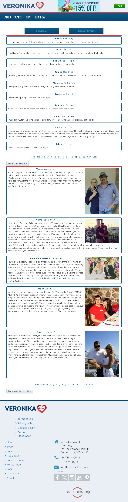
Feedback (41, 31)
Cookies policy (26, 427)
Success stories (16, 460)
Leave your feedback (17, 163)
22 (67, 157)
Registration (14, 455)
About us (12, 478)
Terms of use (25, 418)
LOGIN (119, 6)
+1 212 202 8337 (69, 462)
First (33, 157)
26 (84, 157)
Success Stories (86, 31)
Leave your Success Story (19, 391)
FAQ (9, 469)
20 (59, 157)
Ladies (11, 451)
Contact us (13, 473)
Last (94, 157)
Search (11, 446)
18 (51, 157)
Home (10, 442)
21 (63, 157)
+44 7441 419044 (70, 457)
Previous (41, 157)
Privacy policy (26, 423)
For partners (14, 464)
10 (69, 385)
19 (55, 157)
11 (73, 385)
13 (81, 385)
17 (48, 157)
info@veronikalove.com (74, 467)
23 (71, 157)
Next (89, 157)
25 (80, 157)
